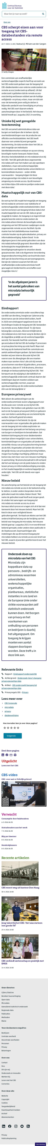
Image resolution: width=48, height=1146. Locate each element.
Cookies (5, 1105)
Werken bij (6, 1078)
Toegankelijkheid (8, 1108)
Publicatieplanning (9, 1140)
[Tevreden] (22, 728)
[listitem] (2, 756)
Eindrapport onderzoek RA (25, 674)
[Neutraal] (17, 728)
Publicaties (6, 1016)
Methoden (6, 1019)
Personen (5, 1045)
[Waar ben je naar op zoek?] (24, 14)
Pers (3, 1068)
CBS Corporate (11, 703)
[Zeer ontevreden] (6, 728)
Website (5, 1098)
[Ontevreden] (11, 728)
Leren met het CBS (9, 1082)
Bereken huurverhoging (11, 998)
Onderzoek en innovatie (11, 1075)
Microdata (5, 1005)
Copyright (5, 1101)
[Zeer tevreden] (28, 728)
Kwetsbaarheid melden (11, 1112)
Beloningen (6, 1052)
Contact (4, 1064)
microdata (9, 707)
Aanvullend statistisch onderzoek (15, 1008)
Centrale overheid (9, 1038)
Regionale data (7, 1012)
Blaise (4, 1023)
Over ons (7, 22)
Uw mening (40, 1144)
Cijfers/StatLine (8, 994)
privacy (8, 712)
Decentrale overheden (10, 1042)
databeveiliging (12, 716)
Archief (4, 1115)
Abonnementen (8, 1119)
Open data (6, 1001)
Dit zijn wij (6, 1071)
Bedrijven (5, 1035)
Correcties (5, 1086)
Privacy (25, 693)
